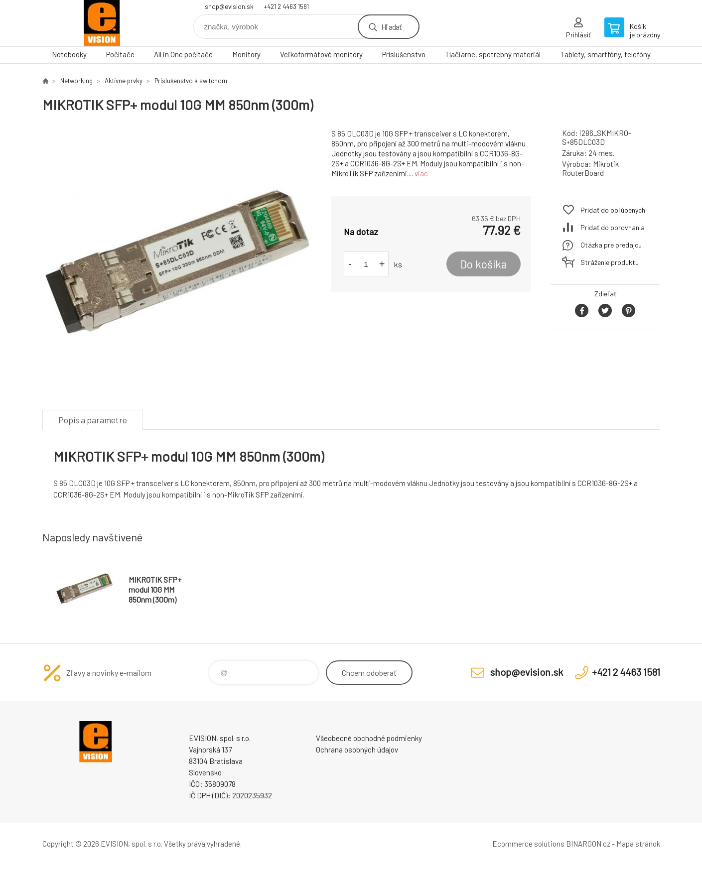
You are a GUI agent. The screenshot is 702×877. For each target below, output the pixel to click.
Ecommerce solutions (528, 843)
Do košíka (483, 264)
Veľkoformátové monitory (321, 54)
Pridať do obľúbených (612, 210)
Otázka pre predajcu (611, 245)
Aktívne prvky (123, 81)
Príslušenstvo (403, 54)
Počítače (120, 54)
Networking (76, 81)
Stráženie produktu (609, 262)
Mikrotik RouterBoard (590, 168)
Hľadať (391, 26)
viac (421, 173)
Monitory (246, 54)
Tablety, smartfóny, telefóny (605, 54)
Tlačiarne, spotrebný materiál (493, 54)
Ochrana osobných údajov (357, 749)
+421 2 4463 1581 (286, 6)
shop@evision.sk (229, 6)
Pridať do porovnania (612, 227)
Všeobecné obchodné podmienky (369, 738)
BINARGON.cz (588, 843)
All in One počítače (183, 54)
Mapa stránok (638, 843)
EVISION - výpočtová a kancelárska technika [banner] (102, 23)
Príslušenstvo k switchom (190, 81)
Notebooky (69, 54)
